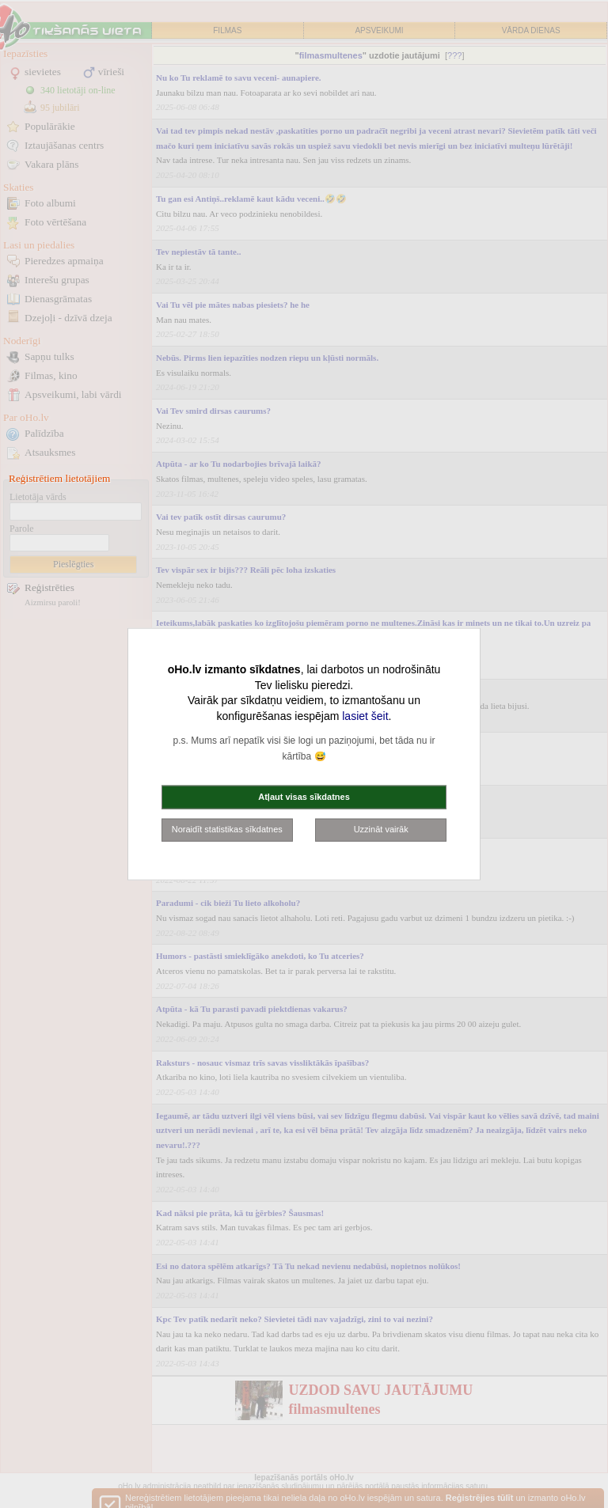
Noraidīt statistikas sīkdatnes (227, 829)
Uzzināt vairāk (381, 829)
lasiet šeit (365, 715)
